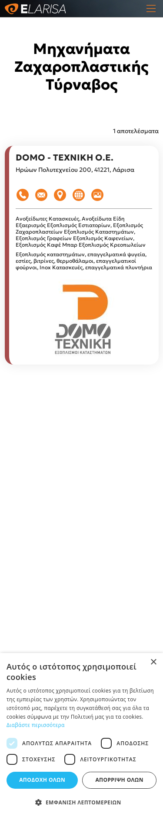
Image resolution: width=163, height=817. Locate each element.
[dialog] (81, 735)
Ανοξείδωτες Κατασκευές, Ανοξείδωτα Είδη (70, 218)
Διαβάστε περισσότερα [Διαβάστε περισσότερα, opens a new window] (36, 725)
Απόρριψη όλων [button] (119, 780)
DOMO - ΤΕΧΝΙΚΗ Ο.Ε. (64, 157)
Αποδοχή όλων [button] (42, 780)
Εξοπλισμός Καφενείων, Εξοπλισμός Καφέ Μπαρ (75, 241)
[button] (81, 802)
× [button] (153, 662)
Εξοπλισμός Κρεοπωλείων (112, 244)
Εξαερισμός (31, 225)
